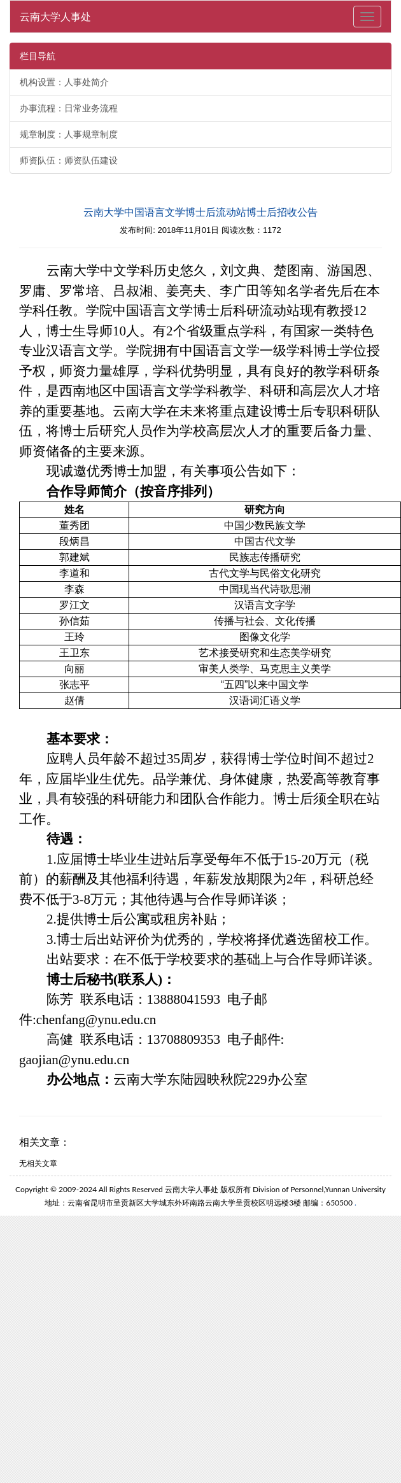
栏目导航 (37, 56)
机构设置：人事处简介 (64, 82)
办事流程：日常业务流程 (69, 108)
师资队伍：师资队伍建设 (69, 160)
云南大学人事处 (55, 16)
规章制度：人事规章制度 (69, 134)
